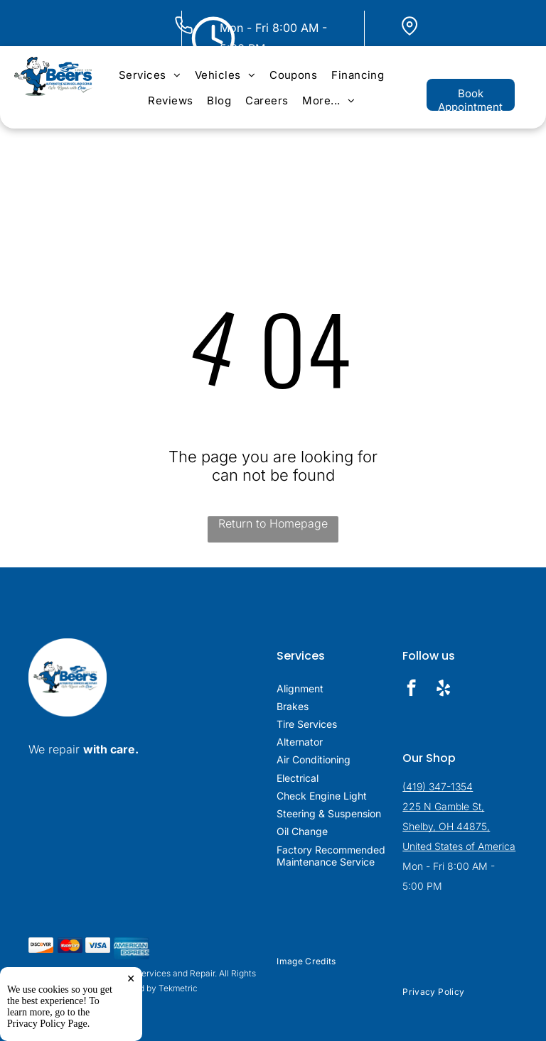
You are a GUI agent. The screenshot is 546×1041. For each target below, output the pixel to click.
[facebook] (411, 689)
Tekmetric (178, 988)
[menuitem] (150, 74)
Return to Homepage (273, 523)
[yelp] (443, 689)
